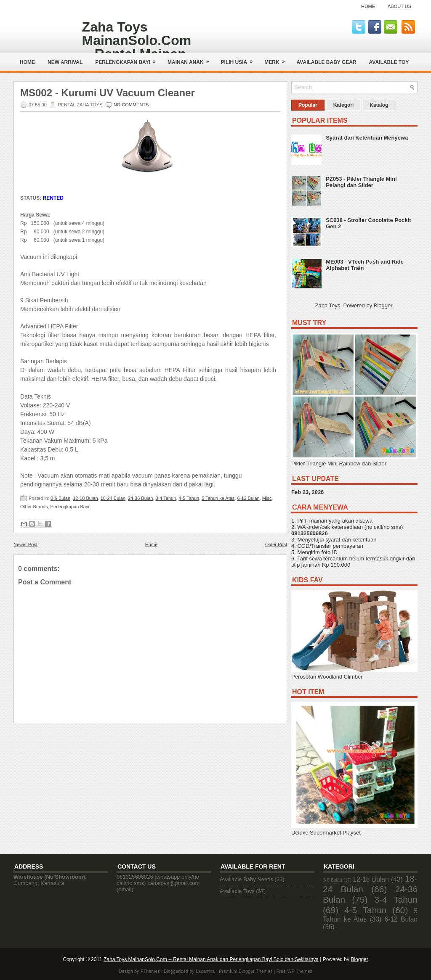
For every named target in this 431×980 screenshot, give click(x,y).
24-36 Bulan (140, 498)
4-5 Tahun (188, 498)
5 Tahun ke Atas (218, 498)
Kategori (343, 105)
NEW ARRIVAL (65, 62)
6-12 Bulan (248, 498)
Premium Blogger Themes (246, 971)
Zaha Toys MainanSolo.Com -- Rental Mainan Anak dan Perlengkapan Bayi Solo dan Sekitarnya (211, 959)
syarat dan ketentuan (350, 539)
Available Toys (237, 891)
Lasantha (205, 971)
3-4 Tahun (166, 498)
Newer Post (25, 544)
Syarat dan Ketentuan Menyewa (367, 138)
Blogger (383, 305)
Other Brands (34, 506)
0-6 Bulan (60, 498)
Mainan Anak (191, 59)
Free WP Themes (295, 971)
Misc (267, 498)
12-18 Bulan (85, 498)
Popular (307, 105)
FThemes (150, 971)
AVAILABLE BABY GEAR (327, 62)
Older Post (276, 544)
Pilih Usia (239, 59)
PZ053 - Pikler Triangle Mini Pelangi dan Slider (361, 182)
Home (368, 6)
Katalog (379, 105)
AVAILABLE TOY (389, 62)
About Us (399, 6)
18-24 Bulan (113, 498)
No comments (131, 104)
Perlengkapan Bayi (128, 59)
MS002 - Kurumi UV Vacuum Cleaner (107, 93)
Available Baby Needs (246, 879)
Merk (277, 59)
